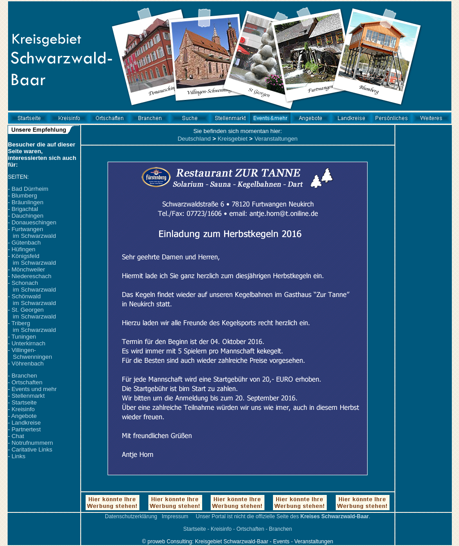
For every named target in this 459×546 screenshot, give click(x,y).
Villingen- (24, 350)
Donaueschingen (34, 222)
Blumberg (24, 195)
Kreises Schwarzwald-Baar (334, 516)
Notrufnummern (32, 442)
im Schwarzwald (34, 235)
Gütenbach (26, 242)
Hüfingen (23, 249)
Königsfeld (25, 256)
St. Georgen (28, 309)
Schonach (25, 282)
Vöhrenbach (28, 363)
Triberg (20, 323)
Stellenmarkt (28, 395)
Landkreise (26, 422)
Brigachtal (25, 209)
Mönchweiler (28, 269)
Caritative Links (32, 449)
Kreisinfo (23, 409)
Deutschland (194, 138)
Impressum (175, 516)
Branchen (24, 375)
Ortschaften (27, 382)
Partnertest (26, 429)
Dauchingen (27, 215)
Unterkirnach (29, 343)
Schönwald (26, 296)
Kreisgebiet (232, 138)
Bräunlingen (27, 202)
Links (19, 456)
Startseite (24, 402)
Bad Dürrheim (30, 188)
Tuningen (23, 336)
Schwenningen (32, 356)
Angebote (24, 416)
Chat (18, 436)
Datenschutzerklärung (131, 516)
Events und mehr (34, 389)
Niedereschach (32, 276)
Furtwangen (27, 229)
